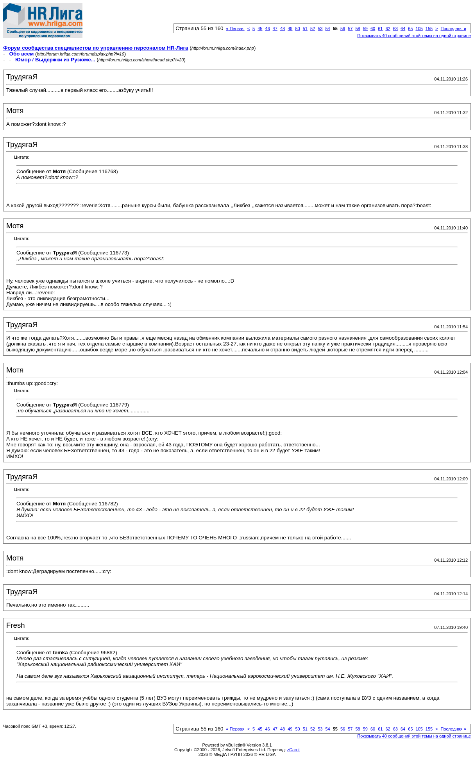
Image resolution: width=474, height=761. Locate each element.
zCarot (293, 749)
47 (275, 28)
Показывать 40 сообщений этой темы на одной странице (414, 35)
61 (380, 28)
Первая (235, 28)
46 (267, 28)
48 (282, 28)
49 (290, 28)
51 (305, 28)
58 (357, 28)
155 (429, 28)
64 (403, 28)
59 (365, 28)
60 (372, 28)
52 (312, 28)
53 (320, 28)
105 (418, 28)
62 (387, 28)
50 (297, 28)
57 (350, 28)
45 (260, 28)
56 (342, 28)
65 (410, 28)
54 (327, 28)
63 (395, 28)
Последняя (453, 28)
